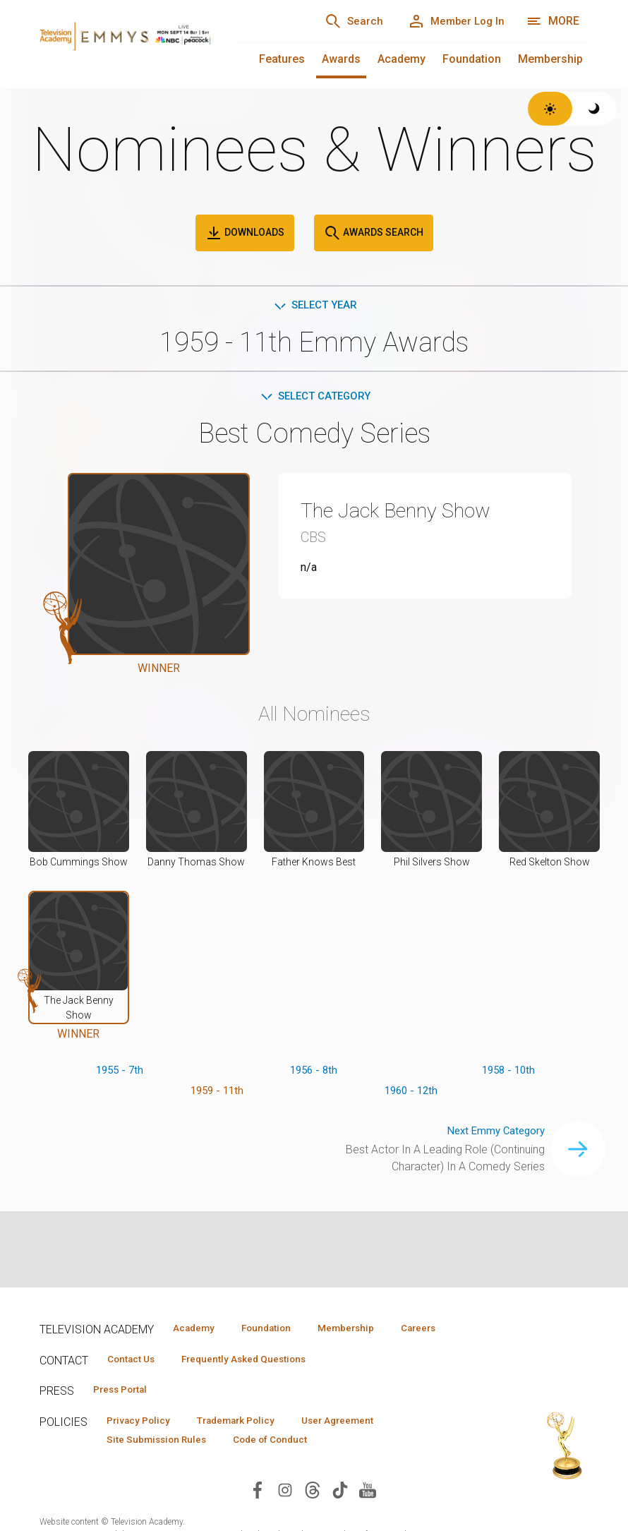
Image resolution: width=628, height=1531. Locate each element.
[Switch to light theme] (550, 109)
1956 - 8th (314, 1072)
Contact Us (135, 1380)
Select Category (314, 398)
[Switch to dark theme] (594, 109)
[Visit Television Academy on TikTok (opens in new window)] (340, 1514)
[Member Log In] (451, 21)
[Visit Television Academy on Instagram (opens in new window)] (285, 1514)
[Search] (340, 21)
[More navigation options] (552, 21)
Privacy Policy (143, 1444)
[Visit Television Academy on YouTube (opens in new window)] (368, 1514)
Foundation (471, 59)
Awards (341, 59)
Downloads (244, 232)
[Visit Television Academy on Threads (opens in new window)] (313, 1514)
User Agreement (362, 1444)
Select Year (314, 306)
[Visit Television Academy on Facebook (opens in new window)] (258, 1514)
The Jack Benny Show (409, 512)
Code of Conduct (286, 1464)
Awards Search (373, 232)
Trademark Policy (250, 1444)
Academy (401, 59)
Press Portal (126, 1412)
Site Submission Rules (162, 1464)
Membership (550, 59)
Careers (193, 1349)
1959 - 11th (217, 1095)
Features (282, 59)
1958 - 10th (508, 1072)
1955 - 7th (120, 1072)
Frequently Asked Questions (258, 1380)
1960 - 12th (411, 1095)
